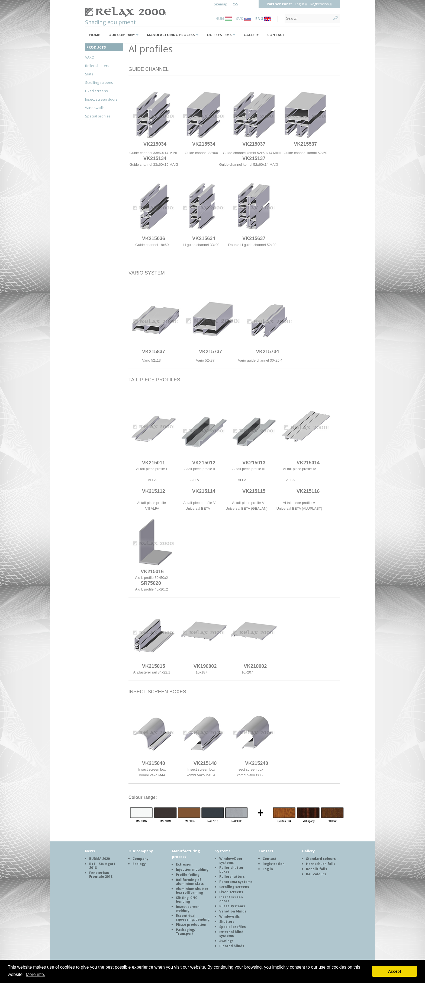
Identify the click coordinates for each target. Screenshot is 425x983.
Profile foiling (187, 874)
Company (141, 858)
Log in (299, 4)
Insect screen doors (101, 99)
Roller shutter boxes (231, 869)
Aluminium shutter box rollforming (192, 890)
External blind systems (231, 934)
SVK (243, 18)
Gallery (251, 34)
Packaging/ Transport (185, 931)
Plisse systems (232, 906)
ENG (263, 18)
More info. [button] (35, 974)
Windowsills (95, 107)
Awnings (226, 941)
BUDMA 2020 (99, 858)
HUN (223, 18)
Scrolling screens (99, 82)
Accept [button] (394, 971)
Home (94, 34)
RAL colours (316, 874)
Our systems (219, 34)
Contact (276, 34)
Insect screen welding (187, 908)
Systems (222, 850)
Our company (121, 34)
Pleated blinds (231, 946)
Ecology (139, 863)
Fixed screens (96, 90)
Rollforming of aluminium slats (190, 881)
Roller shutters (97, 65)
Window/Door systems (231, 860)
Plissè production (191, 924)
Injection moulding (192, 869)
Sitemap (220, 4)
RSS (235, 4)
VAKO (89, 57)
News (90, 850)
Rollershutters (232, 876)
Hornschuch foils (320, 863)
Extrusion (184, 864)
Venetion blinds (232, 911)
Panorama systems (236, 881)
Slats (89, 74)
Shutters (226, 921)
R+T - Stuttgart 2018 (102, 865)
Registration (319, 4)
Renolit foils (316, 869)
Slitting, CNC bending (186, 899)
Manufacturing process (171, 34)
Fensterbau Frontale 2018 (100, 874)
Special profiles (98, 116)
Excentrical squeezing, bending (193, 917)
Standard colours (321, 858)
